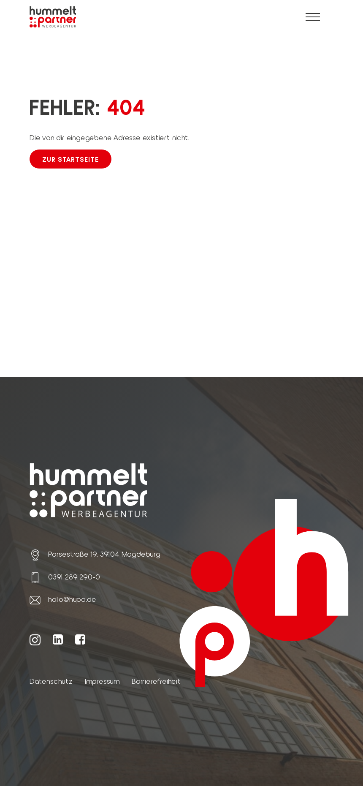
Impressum (102, 681)
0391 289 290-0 (74, 576)
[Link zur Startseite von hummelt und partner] (53, 17)
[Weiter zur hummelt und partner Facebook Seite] (80, 639)
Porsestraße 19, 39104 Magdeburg (104, 553)
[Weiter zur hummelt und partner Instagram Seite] (35, 639)
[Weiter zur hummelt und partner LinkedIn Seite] (58, 639)
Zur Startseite (70, 159)
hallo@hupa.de (72, 599)
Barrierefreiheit (156, 681)
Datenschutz (51, 681)
